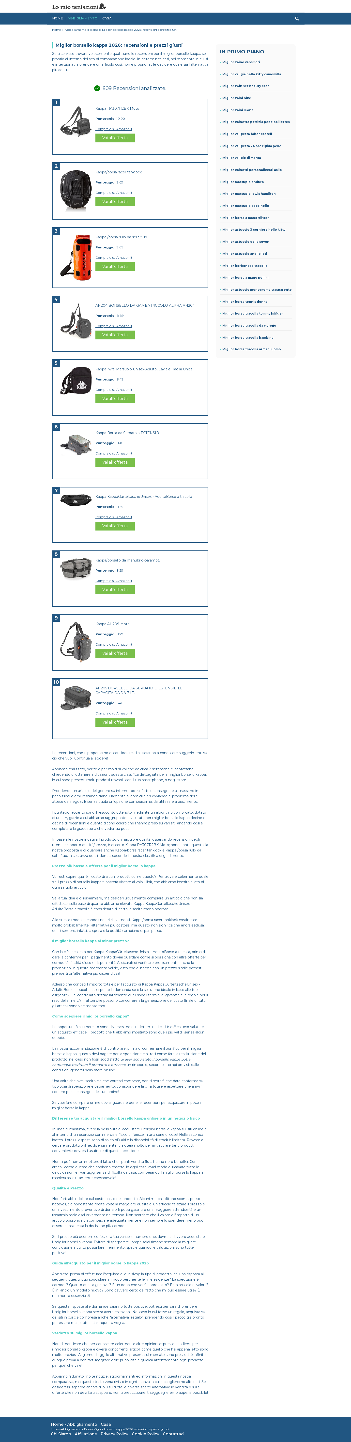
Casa (107, 18)
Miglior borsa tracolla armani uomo (251, 349)
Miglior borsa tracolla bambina (248, 337)
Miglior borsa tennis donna (245, 302)
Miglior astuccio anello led (244, 254)
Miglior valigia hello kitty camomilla (251, 74)
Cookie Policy (145, 1434)
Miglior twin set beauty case (246, 86)
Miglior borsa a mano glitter (245, 218)
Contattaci (173, 1434)
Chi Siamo (61, 1434)
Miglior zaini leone (238, 110)
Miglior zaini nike (236, 98)
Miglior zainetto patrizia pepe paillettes (256, 122)
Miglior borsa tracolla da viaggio (249, 325)
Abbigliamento (82, 18)
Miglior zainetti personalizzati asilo (252, 170)
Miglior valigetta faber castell (247, 134)
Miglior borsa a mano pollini (245, 277)
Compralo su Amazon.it (113, 129)
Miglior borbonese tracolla (244, 266)
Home (57, 18)
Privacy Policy (114, 1434)
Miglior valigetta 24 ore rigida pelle (251, 146)
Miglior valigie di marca (241, 158)
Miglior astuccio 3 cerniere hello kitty (253, 229)
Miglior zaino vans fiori (241, 62)
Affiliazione (86, 1434)
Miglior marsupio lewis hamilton (249, 194)
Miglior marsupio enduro (243, 182)
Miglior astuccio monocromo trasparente (257, 289)
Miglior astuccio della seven (245, 241)
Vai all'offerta (115, 138)
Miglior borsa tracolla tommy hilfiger (252, 313)
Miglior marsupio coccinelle (245, 206)
